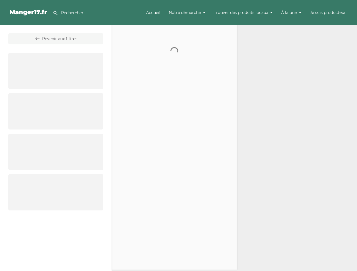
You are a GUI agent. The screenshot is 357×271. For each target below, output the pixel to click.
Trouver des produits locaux (241, 12)
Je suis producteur (328, 12)
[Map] (297, 148)
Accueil (153, 12)
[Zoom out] (350, 40)
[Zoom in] (350, 32)
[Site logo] (29, 12)
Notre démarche (185, 12)
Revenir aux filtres (56, 39)
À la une (289, 12)
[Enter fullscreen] (350, 51)
